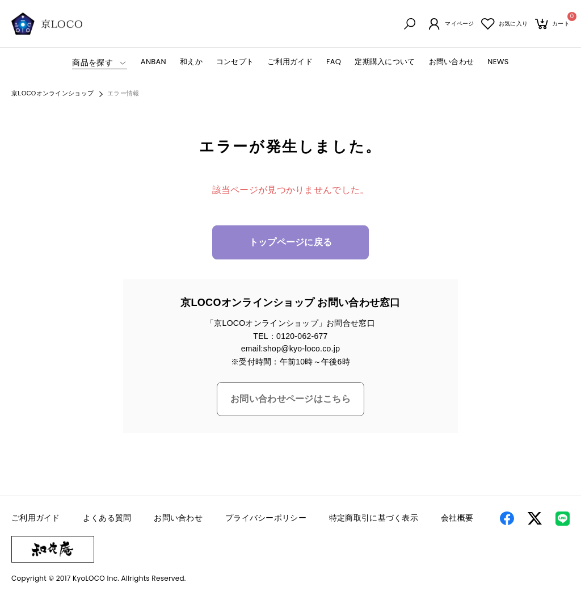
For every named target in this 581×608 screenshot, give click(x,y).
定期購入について (385, 62)
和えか (191, 62)
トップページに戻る (290, 243)
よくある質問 (107, 518)
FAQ (333, 62)
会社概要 (457, 518)
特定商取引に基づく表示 (373, 518)
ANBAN (153, 62)
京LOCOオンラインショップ (52, 94)
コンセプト (235, 62)
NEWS (497, 62)
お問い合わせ (451, 62)
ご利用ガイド (290, 62)
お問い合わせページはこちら (290, 400)
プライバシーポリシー (265, 518)
